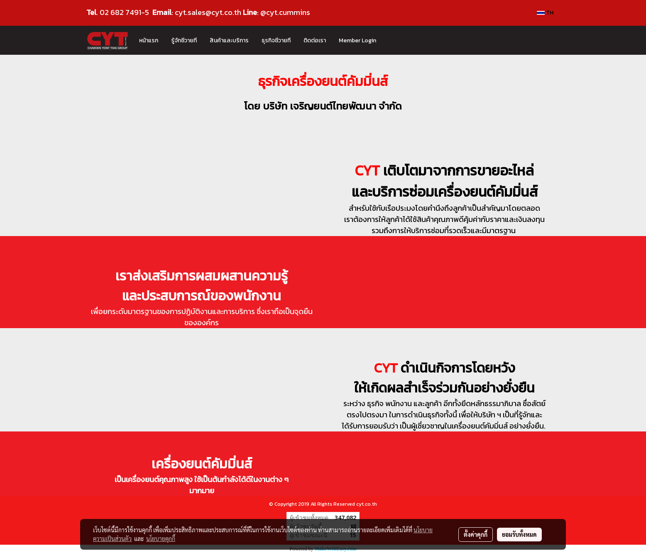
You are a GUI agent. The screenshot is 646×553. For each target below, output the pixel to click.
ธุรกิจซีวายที (276, 40)
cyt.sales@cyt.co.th (208, 12)
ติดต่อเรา (314, 40)
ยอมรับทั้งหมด (519, 534)
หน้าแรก (148, 40)
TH (545, 12)
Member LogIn (357, 40)
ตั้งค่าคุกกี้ (475, 534)
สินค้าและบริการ (229, 40)
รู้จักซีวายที (184, 40)
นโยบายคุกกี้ (160, 538)
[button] (390, 40)
